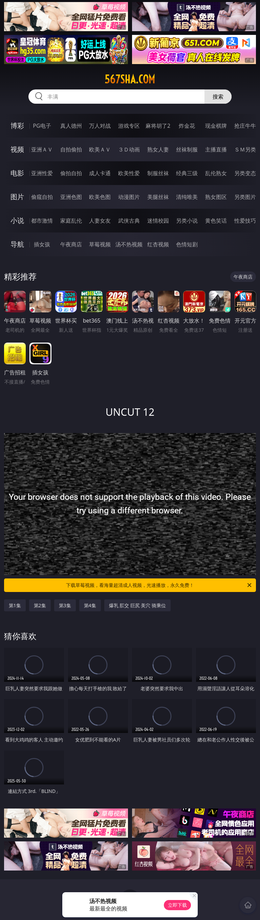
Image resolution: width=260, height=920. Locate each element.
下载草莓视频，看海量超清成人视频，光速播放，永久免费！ (159, 585)
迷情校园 (158, 220)
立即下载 (177, 905)
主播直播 (216, 149)
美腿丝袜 (158, 197)
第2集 (40, 605)
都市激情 (42, 220)
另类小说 (187, 220)
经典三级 (187, 173)
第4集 (90, 605)
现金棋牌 (216, 125)
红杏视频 (158, 244)
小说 (17, 220)
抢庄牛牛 (245, 125)
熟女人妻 (158, 149)
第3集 (65, 605)
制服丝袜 (158, 173)
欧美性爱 (129, 173)
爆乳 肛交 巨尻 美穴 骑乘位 (137, 605)
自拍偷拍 (71, 149)
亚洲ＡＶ (42, 149)
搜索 (218, 96)
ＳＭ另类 (245, 149)
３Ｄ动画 (129, 149)
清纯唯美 (187, 197)
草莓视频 (100, 244)
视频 (17, 149)
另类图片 (245, 197)
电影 (17, 173)
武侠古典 (129, 220)
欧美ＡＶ (100, 149)
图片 (17, 196)
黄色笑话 (216, 220)
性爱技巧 (245, 220)
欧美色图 (100, 197)
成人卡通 (100, 173)
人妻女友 (100, 220)
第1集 (15, 605)
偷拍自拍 (71, 173)
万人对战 (100, 125)
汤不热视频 (129, 244)
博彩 (17, 125)
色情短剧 (187, 244)
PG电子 (42, 125)
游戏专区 (129, 125)
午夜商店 (71, 244)
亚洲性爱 (42, 173)
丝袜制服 (187, 149)
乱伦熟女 (216, 173)
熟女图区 (216, 197)
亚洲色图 (71, 197)
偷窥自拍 (42, 197)
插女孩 (42, 244)
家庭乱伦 (71, 220)
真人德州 (71, 125)
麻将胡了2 (158, 125)
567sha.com (130, 79)
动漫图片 (129, 197)
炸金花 (187, 125)
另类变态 (245, 173)
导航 (17, 244)
